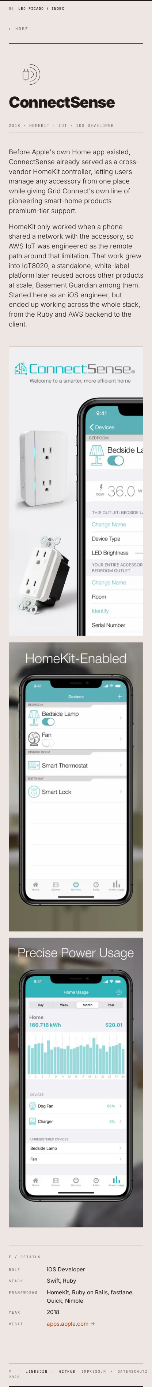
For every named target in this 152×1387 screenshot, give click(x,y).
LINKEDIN (37, 1371)
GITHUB (67, 1371)
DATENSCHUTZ (133, 1371)
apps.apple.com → (71, 1323)
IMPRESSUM (93, 1371)
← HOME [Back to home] (18, 28)
